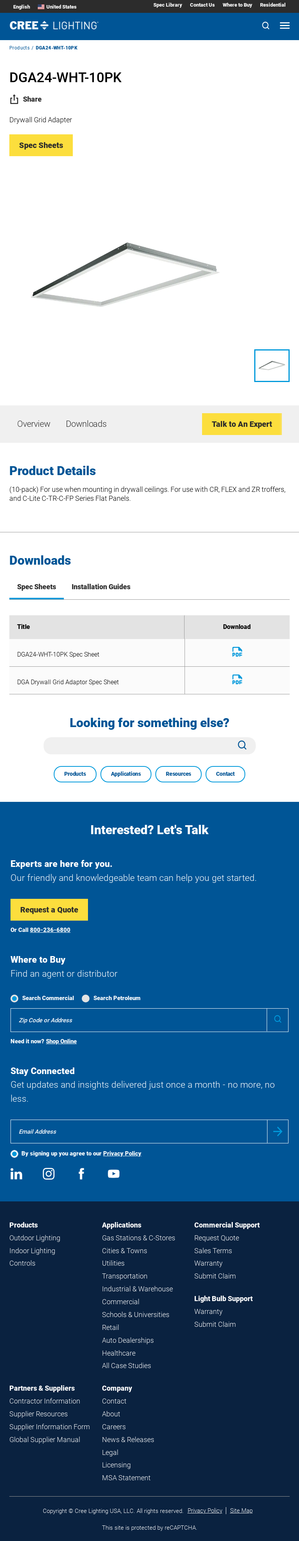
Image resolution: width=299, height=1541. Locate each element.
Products (19, 48)
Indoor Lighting (32, 1251)
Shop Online (61, 1041)
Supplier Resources (38, 1414)
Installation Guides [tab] (101, 587)
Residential (273, 5)
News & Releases (128, 1439)
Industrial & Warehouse (137, 1289)
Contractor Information (44, 1401)
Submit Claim (215, 1276)
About (111, 1414)
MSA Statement (126, 1478)
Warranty (208, 1263)
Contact (225, 774)
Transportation (125, 1276)
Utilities (113, 1263)
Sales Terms (213, 1251)
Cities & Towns (124, 1251)
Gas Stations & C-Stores (138, 1238)
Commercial (120, 1302)
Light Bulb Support (223, 1298)
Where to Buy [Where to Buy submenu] (237, 5)
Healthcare (118, 1353)
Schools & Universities (135, 1314)
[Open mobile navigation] (285, 26)
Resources (178, 774)
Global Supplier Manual (44, 1439)
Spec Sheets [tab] (36, 587)
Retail (110, 1327)
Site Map (241, 1510)
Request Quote (216, 1238)
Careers (114, 1427)
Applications (126, 774)
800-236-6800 (50, 929)
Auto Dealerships (128, 1340)
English (21, 7)
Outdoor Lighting (34, 1238)
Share (25, 99)
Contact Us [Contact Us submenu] (202, 5)
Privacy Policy (122, 1153)
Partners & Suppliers (42, 1388)
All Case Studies (126, 1365)
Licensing (116, 1465)
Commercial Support (227, 1225)
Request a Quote (49, 909)
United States (57, 7)
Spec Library (167, 5)
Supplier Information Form (49, 1427)
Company (117, 1388)
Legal (110, 1452)
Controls (22, 1263)
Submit (277, 1131)
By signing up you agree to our (81, 1153)
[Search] (266, 26)
